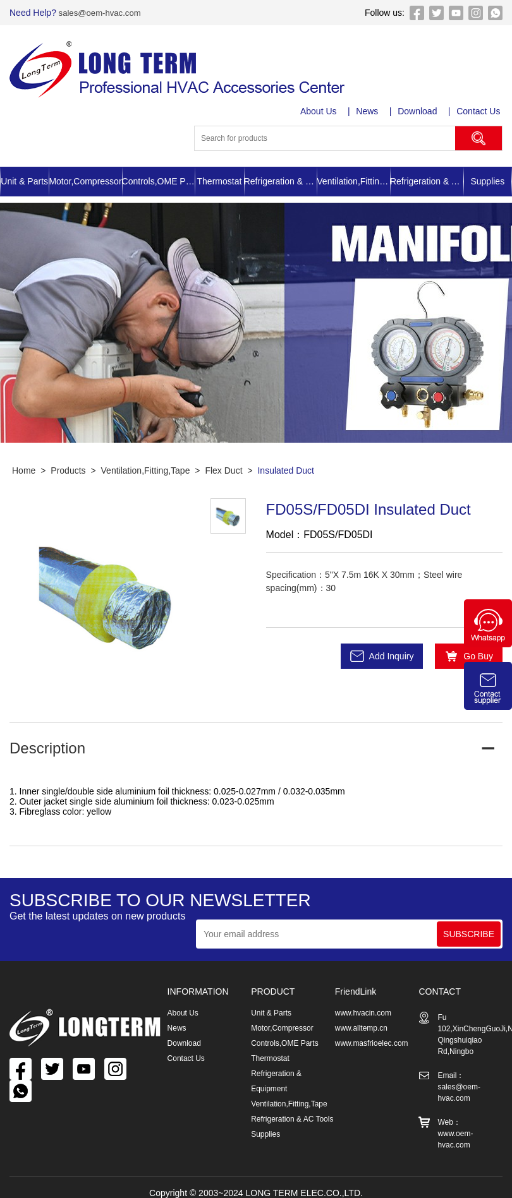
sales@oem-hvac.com (101, 13)
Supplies (487, 181)
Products (68, 470)
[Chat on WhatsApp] (488, 644)
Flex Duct (223, 470)
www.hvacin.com (363, 1013)
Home (23, 470)
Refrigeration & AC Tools (426, 181)
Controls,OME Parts (158, 181)
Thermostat (219, 181)
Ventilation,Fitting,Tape (353, 181)
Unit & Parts (24, 181)
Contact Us (481, 111)
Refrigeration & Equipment (280, 181)
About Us (320, 111)
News (369, 111)
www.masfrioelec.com (371, 1043)
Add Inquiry (391, 656)
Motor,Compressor (85, 181)
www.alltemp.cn (361, 1028)
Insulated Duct (285, 470)
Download (419, 111)
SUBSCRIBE (468, 934)
